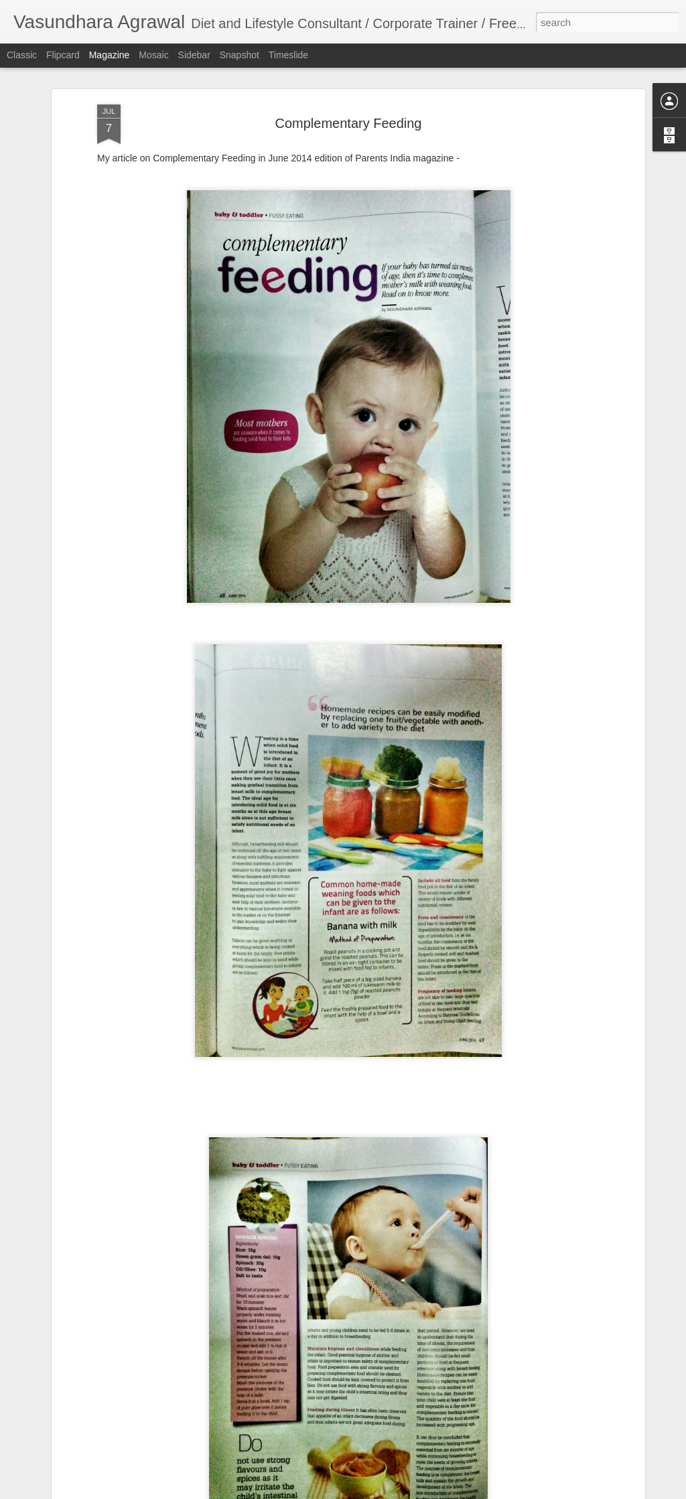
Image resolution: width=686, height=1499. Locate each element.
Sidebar (194, 55)
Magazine (109, 55)
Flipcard (63, 55)
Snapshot (239, 55)
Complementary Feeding (348, 122)
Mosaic (153, 55)
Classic (22, 55)
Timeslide (288, 55)
